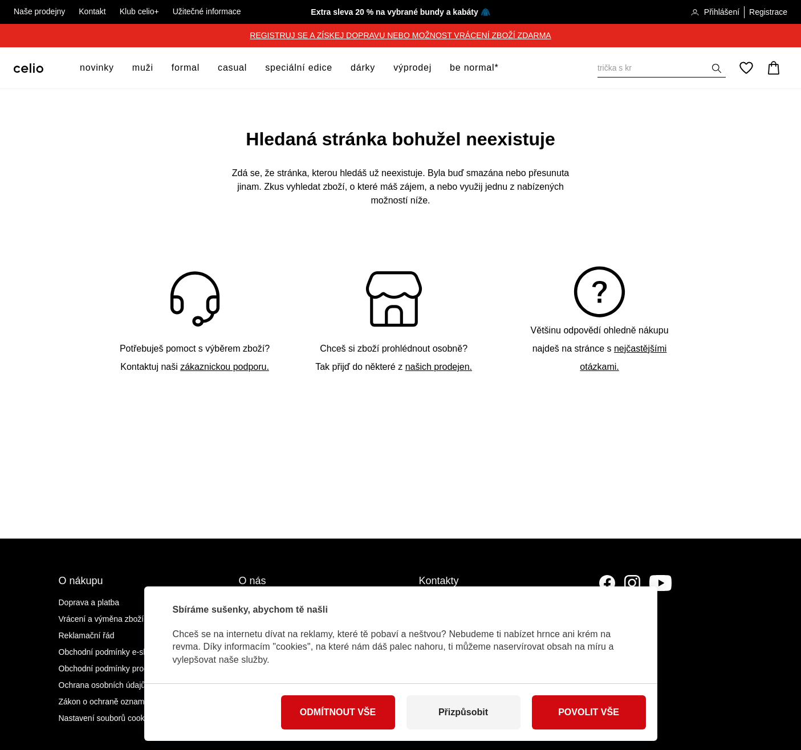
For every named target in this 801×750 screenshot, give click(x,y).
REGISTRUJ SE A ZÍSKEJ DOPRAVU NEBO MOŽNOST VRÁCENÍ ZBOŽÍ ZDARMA (400, 35)
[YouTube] (660, 583)
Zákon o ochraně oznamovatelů (114, 701)
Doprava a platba (89, 602)
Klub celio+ (139, 11)
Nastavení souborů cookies (107, 718)
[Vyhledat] (661, 68)
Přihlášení (714, 12)
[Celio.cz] (28, 68)
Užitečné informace (207, 11)
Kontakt (92, 11)
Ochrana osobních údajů (102, 685)
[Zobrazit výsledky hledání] (716, 68)
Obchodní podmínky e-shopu (110, 652)
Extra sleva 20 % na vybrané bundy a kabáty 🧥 (400, 12)
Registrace (768, 12)
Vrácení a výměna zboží (101, 618)
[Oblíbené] (746, 68)
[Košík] (773, 68)
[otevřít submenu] (117, 68)
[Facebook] (607, 583)
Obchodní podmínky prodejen (111, 668)
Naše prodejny (39, 11)
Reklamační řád (87, 635)
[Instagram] (632, 583)
